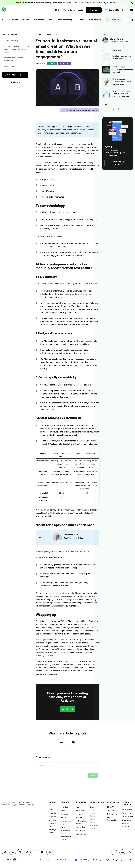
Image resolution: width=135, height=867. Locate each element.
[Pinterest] (118, 109)
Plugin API (110, 807)
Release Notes (112, 814)
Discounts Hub (81, 834)
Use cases (81, 20)
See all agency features (117, 163)
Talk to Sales (69, 10)
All (3, 20)
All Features (65, 814)
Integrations (65, 817)
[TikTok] (35, 852)
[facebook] (104, 109)
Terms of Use (126, 813)
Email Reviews (81, 827)
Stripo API (110, 810)
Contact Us (52, 813)
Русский (93, 829)
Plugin (63, 810)
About (51, 810)
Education (79, 814)
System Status (127, 820)
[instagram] (27, 852)
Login (80, 10)
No (73, 742)
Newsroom (52, 816)
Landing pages (66, 821)
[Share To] (123, 109)
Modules (25, 20)
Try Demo (15, 82)
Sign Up (93, 10)
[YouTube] (42, 852)
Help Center (80, 810)
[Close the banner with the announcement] (131, 2)
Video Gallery (80, 830)
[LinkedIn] (114, 109)
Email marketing (65, 20)
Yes (61, 742)
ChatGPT (52, 63)
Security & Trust (127, 816)
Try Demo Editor (114, 10)
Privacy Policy (127, 810)
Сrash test (113, 19)
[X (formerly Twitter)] (109, 109)
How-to (51, 20)
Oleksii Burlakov (117, 39)
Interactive (13, 20)
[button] (74, 860)
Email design (38, 20)
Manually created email (86, 453)
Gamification (95, 20)
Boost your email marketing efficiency (80, 110)
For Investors (53, 820)
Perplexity (64, 63)
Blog (77, 807)
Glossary (79, 817)
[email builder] (4, 10)
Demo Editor (65, 807)
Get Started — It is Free (15, 75)
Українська (94, 825)
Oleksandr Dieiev (71, 535)
